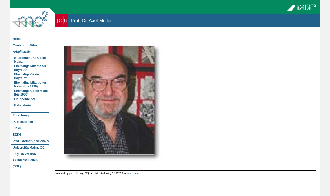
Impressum (133, 173)
